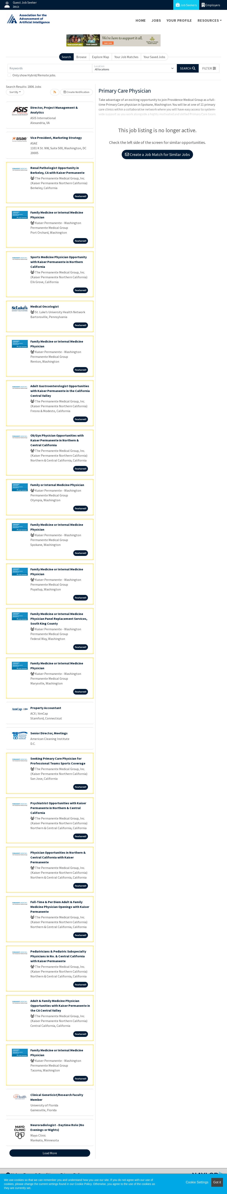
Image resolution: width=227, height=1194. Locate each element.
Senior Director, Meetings (49, 733)
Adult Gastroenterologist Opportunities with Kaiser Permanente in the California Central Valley (60, 391)
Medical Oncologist (44, 306)
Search (66, 57)
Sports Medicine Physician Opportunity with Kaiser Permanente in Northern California (58, 262)
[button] (209, 68)
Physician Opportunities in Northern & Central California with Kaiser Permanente (58, 857)
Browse (81, 57)
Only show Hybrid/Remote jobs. (34, 75)
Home (141, 20)
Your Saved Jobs (154, 57)
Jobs (156, 20)
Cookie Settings (197, 1182)
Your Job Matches (126, 57)
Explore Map (100, 57)
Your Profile (179, 20)
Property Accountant (45, 708)
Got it (217, 1182)
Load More (50, 1153)
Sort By (13, 92)
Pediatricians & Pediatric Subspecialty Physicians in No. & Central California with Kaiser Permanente (58, 956)
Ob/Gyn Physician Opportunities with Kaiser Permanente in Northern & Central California (57, 440)
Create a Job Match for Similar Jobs (157, 154)
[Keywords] (50, 68)
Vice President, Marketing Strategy (56, 138)
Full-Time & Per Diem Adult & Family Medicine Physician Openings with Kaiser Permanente (59, 907)
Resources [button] (208, 20)
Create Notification (76, 92)
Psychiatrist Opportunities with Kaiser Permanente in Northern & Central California (58, 808)
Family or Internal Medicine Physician (57, 485)
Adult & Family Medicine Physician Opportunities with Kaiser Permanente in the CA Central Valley (60, 1005)
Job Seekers (186, 4)
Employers (211, 4)
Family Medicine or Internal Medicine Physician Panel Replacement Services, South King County (58, 618)
